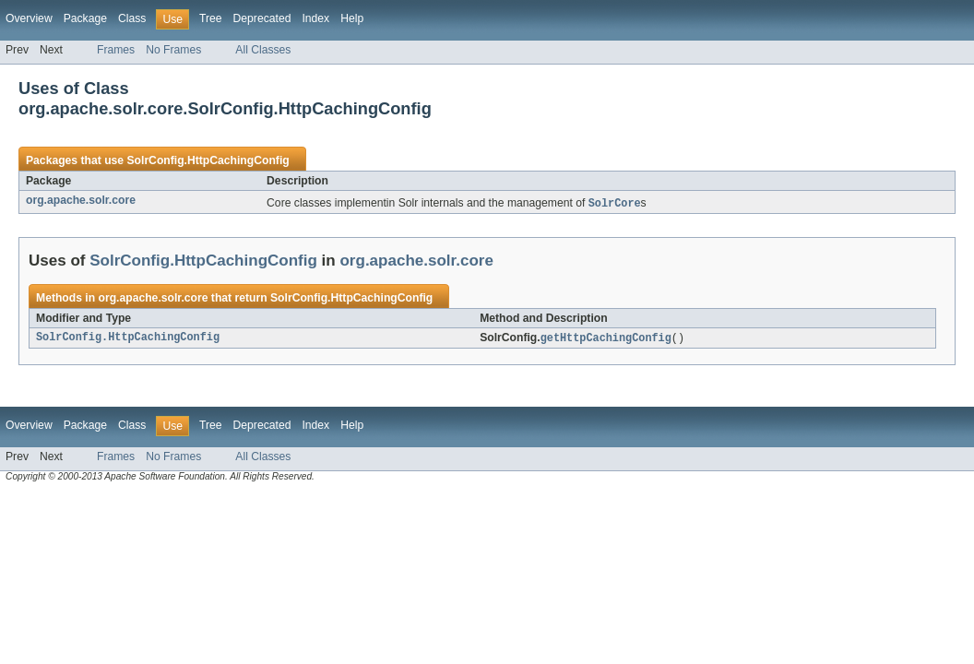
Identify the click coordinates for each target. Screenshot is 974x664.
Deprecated (262, 18)
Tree (210, 18)
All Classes (263, 49)
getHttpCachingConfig (605, 339)
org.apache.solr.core (81, 200)
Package (85, 18)
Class (132, 18)
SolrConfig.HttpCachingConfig (207, 160)
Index (315, 18)
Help (351, 18)
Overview (29, 18)
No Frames (173, 49)
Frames (116, 49)
